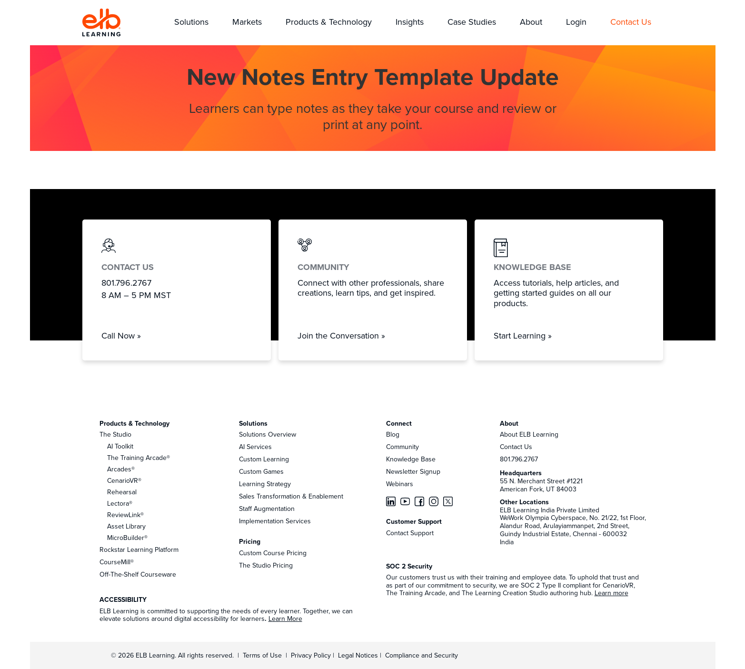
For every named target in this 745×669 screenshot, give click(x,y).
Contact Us (516, 446)
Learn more (611, 593)
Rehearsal (122, 492)
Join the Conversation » (341, 335)
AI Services (255, 446)
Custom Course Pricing (273, 553)
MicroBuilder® (127, 537)
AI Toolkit (120, 446)
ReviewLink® (125, 514)
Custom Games (261, 471)
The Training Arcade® (138, 457)
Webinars (399, 484)
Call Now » (121, 335)
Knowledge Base (411, 459)
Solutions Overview (267, 434)
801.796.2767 (519, 459)
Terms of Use (261, 655)
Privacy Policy (312, 655)
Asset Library (126, 526)
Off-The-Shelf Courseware (137, 574)
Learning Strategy (265, 484)
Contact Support (410, 533)
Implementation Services (275, 521)
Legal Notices (359, 655)
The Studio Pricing (266, 565)
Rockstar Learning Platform (139, 549)
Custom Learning (264, 459)
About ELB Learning (529, 434)
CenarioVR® (124, 480)
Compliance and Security (421, 655)
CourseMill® (116, 562)
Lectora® (119, 503)
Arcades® (121, 469)
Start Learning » (523, 335)
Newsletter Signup (413, 471)
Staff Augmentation (267, 508)
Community (402, 446)
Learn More (285, 618)
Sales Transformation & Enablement (291, 496)
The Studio (115, 434)
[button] (191, 22)
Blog (392, 434)
